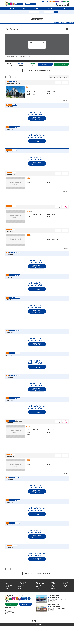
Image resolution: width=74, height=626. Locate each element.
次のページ (17, 77)
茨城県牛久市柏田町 (10, 456)
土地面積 (57, 77)
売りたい (25, 8)
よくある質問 (64, 583)
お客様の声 (38, 582)
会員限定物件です (9, 106)
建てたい (50, 8)
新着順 (51, 77)
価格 (54, 77)
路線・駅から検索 (9, 585)
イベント (63, 8)
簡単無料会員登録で (37, 118)
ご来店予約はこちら (61, 64)
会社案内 (52, 585)
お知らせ (19, 588)
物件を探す (7, 583)
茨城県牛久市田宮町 (10, 422)
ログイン (52, 1)
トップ (7, 582)
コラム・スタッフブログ (40, 583)
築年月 (66, 77)
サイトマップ (64, 586)
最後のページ (22, 77)
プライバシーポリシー (65, 585)
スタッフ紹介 (53, 583)
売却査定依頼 (53, 588)
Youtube (52, 582)
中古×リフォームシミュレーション (24, 583)
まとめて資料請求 (58, 207)
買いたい (12, 8)
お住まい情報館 (14, 3)
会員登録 (45, 1)
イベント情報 (38, 585)
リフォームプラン (21, 585)
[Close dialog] (43, 42)
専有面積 (63, 77)
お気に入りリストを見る (28, 70)
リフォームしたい (37, 8)
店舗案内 (37, 586)
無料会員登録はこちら (45, 64)
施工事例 (19, 586)
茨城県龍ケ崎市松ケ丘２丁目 (11, 231)
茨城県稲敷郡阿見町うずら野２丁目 (13, 83)
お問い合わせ (59, 1)
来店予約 (66, 1)
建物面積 (60, 77)
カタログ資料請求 (65, 582)
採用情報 (40, 620)
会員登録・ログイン (25, 604)
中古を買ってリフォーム (22, 582)
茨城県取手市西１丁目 (10, 174)
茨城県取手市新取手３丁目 (11, 208)
